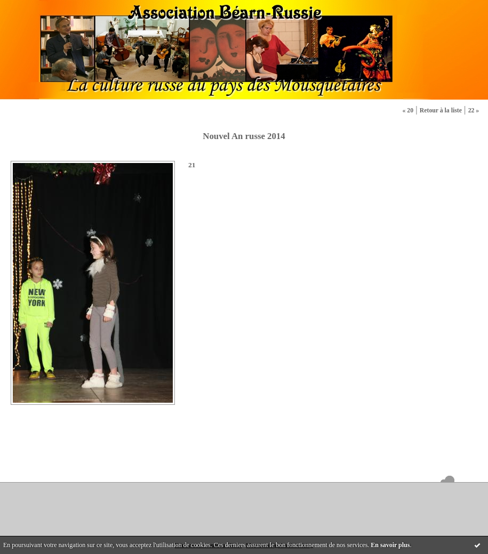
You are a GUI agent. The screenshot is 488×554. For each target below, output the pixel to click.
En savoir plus (390, 545)
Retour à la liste (441, 110)
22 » (473, 110)
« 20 (407, 110)
